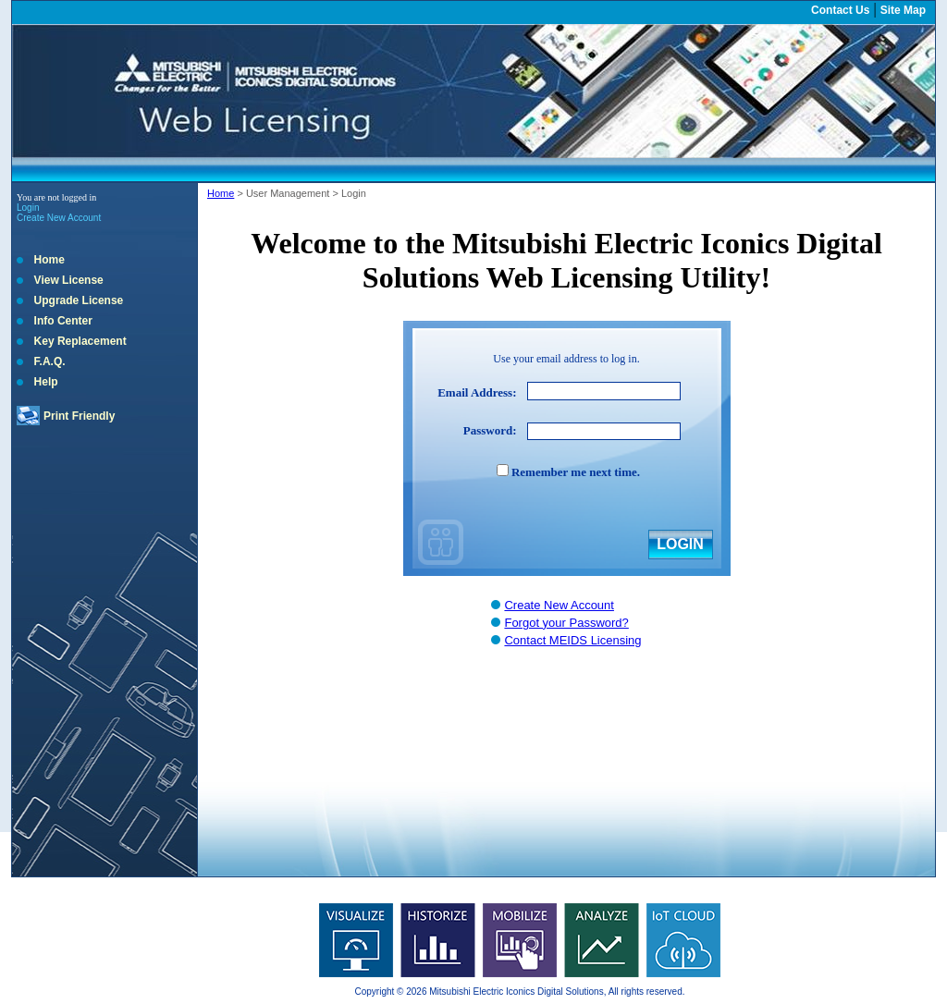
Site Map (903, 10)
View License (69, 280)
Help (46, 381)
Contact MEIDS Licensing (572, 640)
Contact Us (840, 10)
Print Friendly (79, 416)
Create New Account (59, 218)
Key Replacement (80, 341)
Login (28, 207)
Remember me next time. (575, 472)
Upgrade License (79, 300)
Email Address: (476, 392)
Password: (490, 430)
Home (49, 259)
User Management (288, 193)
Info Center (63, 320)
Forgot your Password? (566, 623)
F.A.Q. (50, 361)
